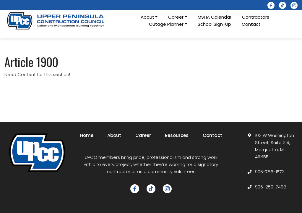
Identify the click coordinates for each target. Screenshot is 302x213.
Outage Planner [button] (166, 24)
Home (86, 135)
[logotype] (56, 20)
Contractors (255, 17)
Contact (251, 24)
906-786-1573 (270, 172)
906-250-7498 (270, 187)
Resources (177, 135)
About (114, 135)
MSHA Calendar (214, 17)
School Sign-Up (214, 24)
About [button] (147, 17)
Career (143, 135)
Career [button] (176, 17)
